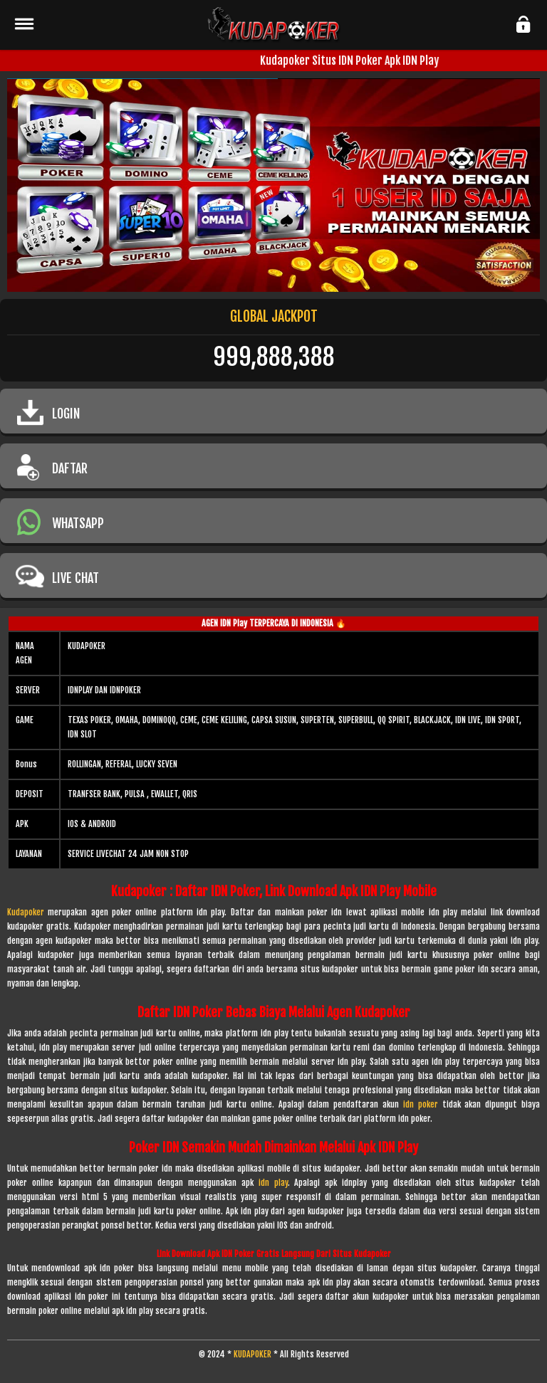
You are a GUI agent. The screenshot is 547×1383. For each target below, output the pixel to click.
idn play (273, 1182)
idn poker (420, 1104)
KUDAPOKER (252, 1354)
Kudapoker (25, 912)
